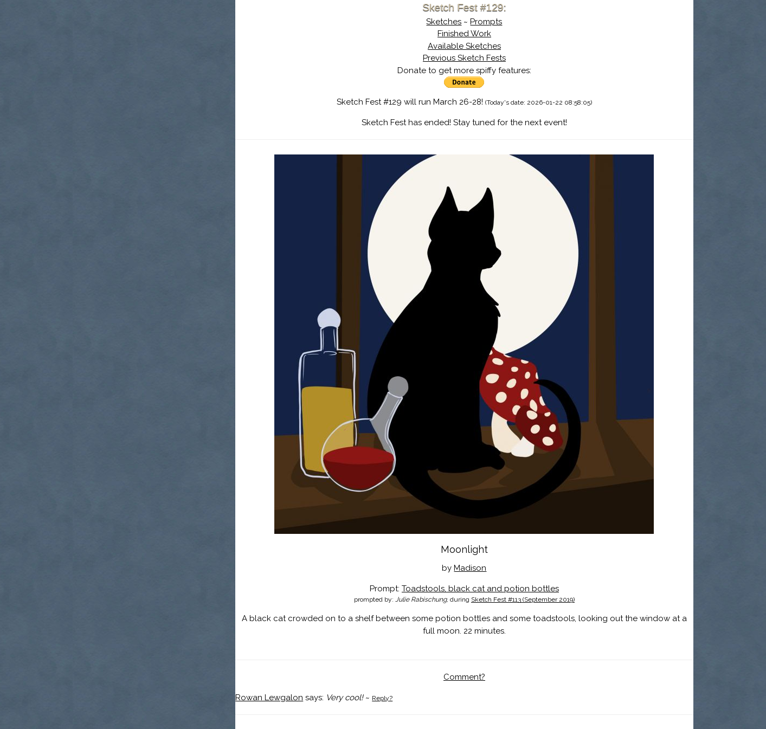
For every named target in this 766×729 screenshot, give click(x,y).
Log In (128, 127)
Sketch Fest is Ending (154, 61)
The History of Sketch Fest (154, 94)
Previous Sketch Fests (464, 58)
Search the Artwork (154, 110)
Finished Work (464, 33)
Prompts (486, 22)
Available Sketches (464, 46)
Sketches (443, 22)
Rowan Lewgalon (269, 697)
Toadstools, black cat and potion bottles (480, 588)
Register (176, 127)
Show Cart (137, 141)
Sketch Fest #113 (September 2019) (523, 599)
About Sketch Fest (154, 77)
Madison (470, 568)
